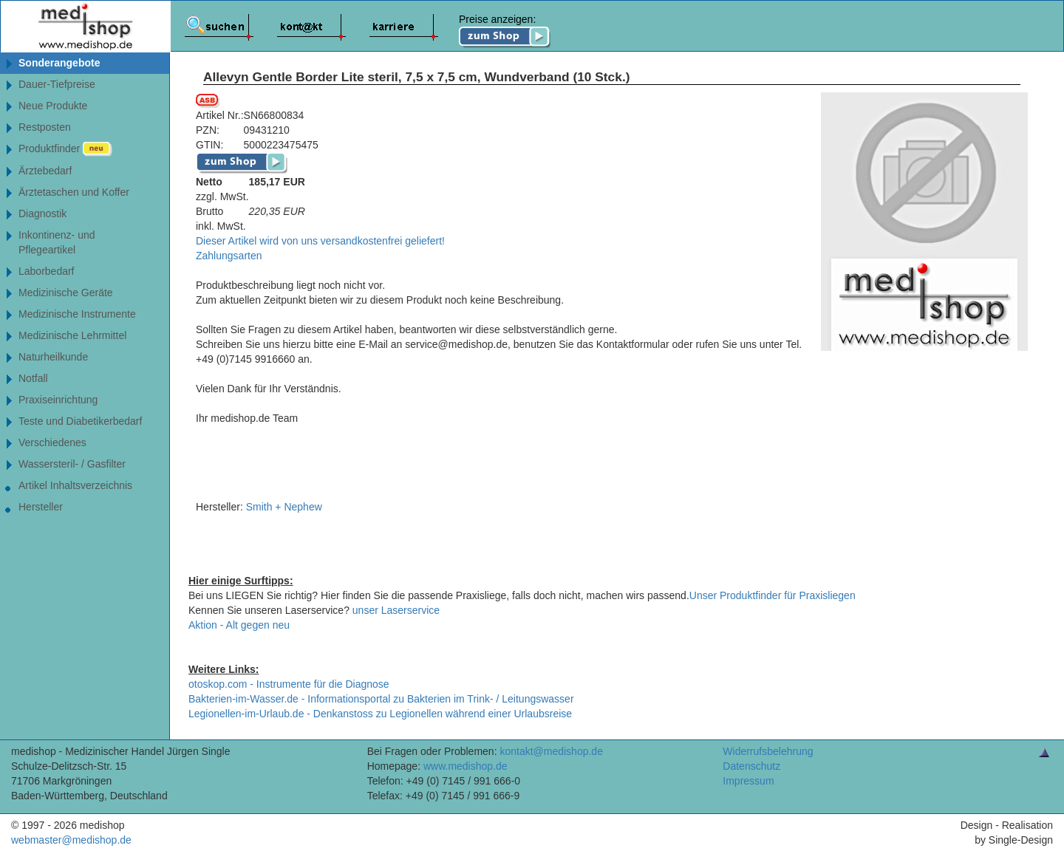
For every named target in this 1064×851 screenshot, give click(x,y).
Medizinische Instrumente (77, 314)
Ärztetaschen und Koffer (73, 192)
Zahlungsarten (229, 256)
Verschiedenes (52, 442)
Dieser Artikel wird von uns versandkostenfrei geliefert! (320, 241)
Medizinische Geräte (65, 292)
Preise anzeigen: (505, 31)
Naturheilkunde (53, 357)
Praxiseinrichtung (58, 400)
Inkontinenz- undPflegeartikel (56, 242)
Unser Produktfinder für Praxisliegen (772, 595)
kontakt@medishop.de (551, 751)
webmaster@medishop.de (71, 840)
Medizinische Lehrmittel (72, 335)
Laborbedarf (46, 271)
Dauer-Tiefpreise (56, 84)
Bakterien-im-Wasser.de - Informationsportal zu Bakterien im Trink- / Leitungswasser (381, 699)
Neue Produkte (52, 106)
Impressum (748, 781)
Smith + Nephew (284, 507)
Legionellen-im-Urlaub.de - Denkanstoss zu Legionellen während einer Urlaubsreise (380, 714)
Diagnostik (42, 213)
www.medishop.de (465, 766)
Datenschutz (751, 766)
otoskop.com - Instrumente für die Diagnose (288, 684)
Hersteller (40, 507)
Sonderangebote (59, 63)
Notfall (33, 378)
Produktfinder (65, 149)
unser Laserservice (396, 610)
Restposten (44, 127)
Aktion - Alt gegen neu (239, 625)
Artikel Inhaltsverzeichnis (75, 485)
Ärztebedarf (45, 171)
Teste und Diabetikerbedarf (80, 421)
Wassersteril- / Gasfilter (72, 464)
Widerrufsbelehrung (768, 751)
